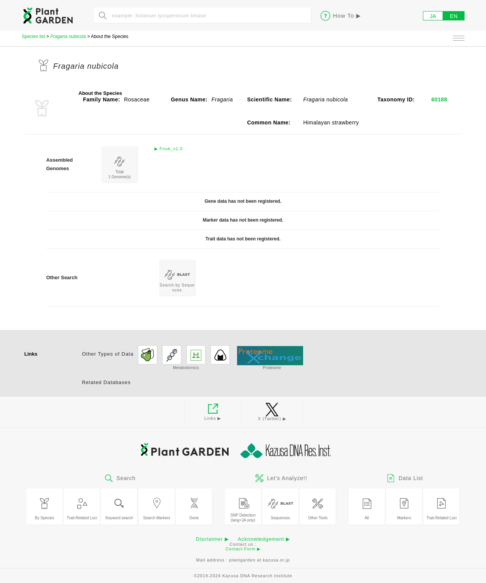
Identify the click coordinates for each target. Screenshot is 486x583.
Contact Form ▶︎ (243, 549)
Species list (33, 36)
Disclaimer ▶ (212, 539)
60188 (439, 99)
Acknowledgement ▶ (264, 539)
